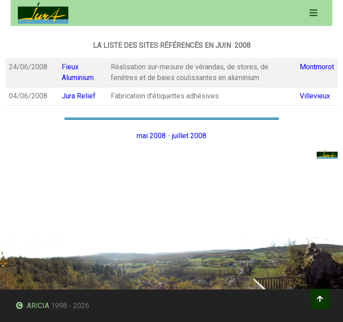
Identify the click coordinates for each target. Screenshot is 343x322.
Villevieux (315, 96)
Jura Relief (79, 96)
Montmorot (317, 67)
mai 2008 (151, 135)
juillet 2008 (189, 135)
